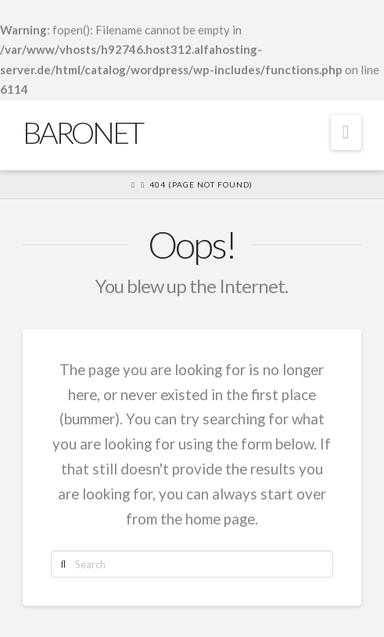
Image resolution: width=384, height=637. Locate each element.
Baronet (82, 132)
